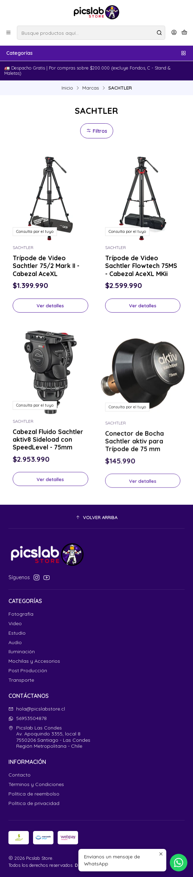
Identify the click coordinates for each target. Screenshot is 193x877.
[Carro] (184, 32)
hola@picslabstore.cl (36, 709)
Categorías (96, 53)
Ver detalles (50, 305)
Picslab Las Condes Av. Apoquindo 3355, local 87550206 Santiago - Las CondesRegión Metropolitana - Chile (49, 737)
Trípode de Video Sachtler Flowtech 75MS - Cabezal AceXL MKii (141, 265)
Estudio (17, 633)
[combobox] (91, 33)
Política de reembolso (33, 794)
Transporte (21, 680)
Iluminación (21, 651)
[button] (96, 517)
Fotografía (20, 614)
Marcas (90, 87)
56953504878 (27, 718)
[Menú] (8, 33)
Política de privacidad (33, 803)
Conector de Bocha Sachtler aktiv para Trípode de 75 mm (134, 472)
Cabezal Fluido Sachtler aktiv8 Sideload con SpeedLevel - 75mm (48, 465)
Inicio (67, 87)
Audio (15, 642)
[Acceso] (174, 32)
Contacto (19, 775)
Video (15, 623)
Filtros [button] (96, 131)
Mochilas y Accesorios (34, 661)
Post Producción (27, 670)
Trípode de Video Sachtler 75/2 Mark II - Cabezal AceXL (46, 265)
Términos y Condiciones (36, 784)
